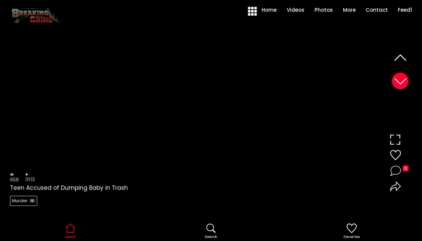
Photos (323, 9)
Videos (295, 9)
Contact (377, 9)
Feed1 (405, 9)
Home (269, 9)
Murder (23, 200)
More (349, 9)
